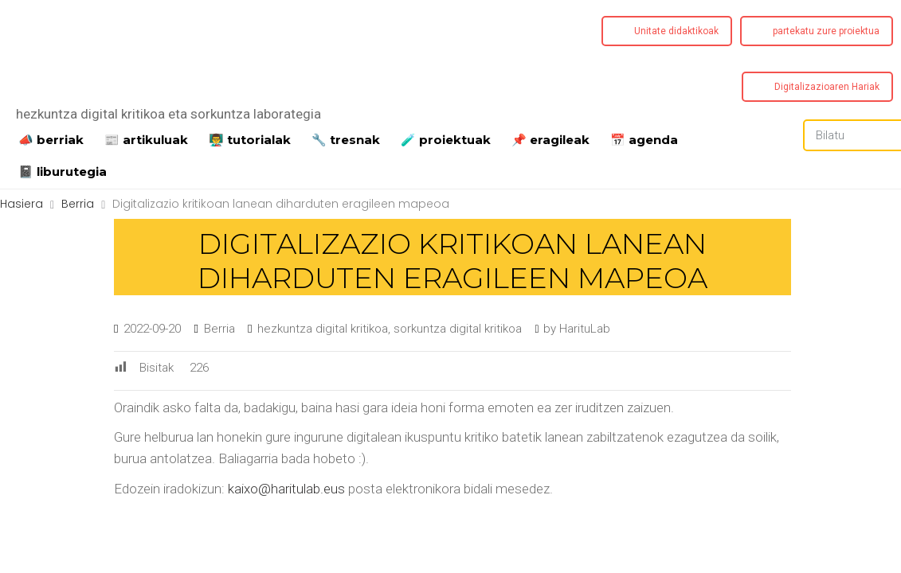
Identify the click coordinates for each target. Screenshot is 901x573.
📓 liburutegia (62, 170)
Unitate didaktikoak (676, 31)
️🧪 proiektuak (446, 138)
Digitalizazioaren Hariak (826, 86)
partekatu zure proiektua (826, 31)
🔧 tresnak (345, 138)
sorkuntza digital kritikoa (458, 329)
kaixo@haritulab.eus (286, 489)
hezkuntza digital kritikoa (322, 329)
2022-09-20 (152, 329)
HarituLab (584, 329)
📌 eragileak (550, 138)
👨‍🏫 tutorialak (250, 138)
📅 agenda (644, 138)
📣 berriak (51, 138)
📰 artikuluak (146, 138)
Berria (219, 329)
